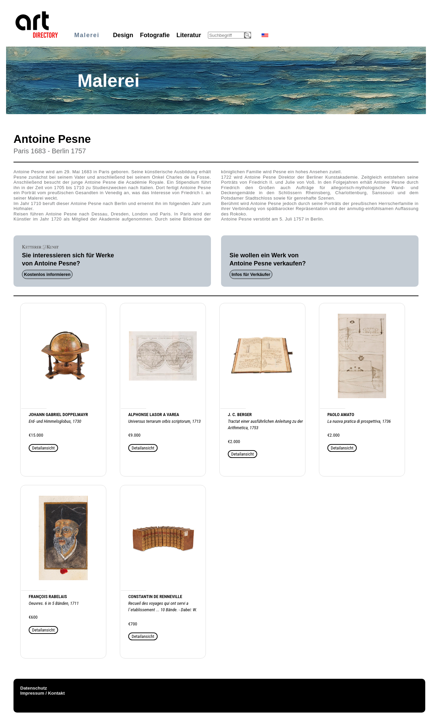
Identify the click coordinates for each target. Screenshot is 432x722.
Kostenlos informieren (47, 274)
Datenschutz (33, 688)
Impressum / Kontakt (42, 693)
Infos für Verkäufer (251, 274)
